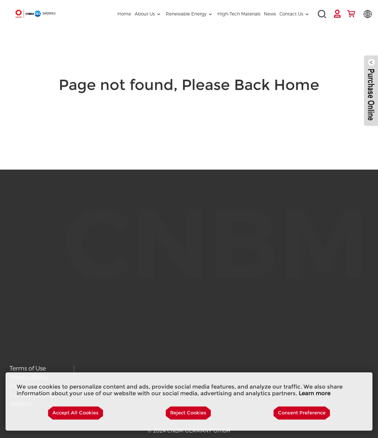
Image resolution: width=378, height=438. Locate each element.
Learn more (314, 393)
